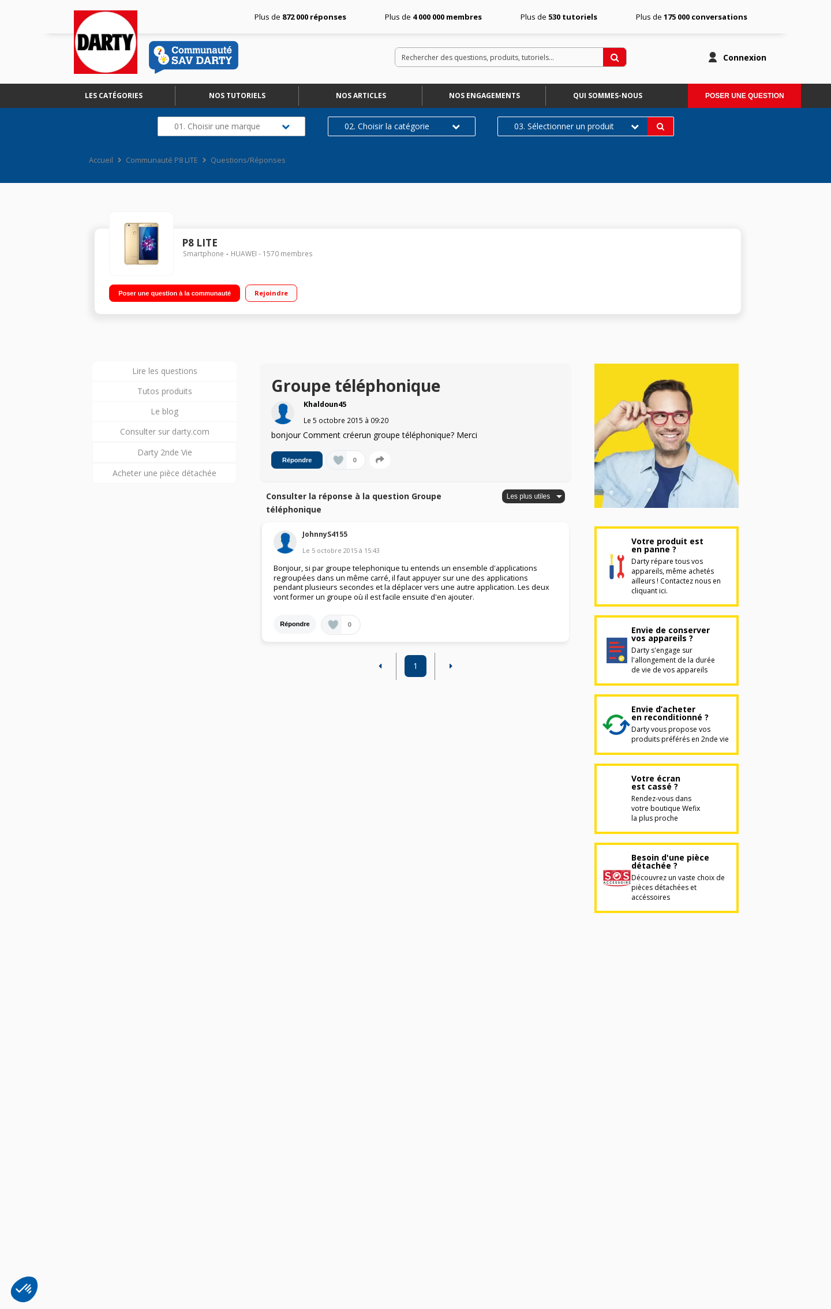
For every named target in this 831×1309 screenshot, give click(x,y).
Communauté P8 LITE (162, 160)
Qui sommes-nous (607, 95)
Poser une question (744, 96)
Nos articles (361, 95)
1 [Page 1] (415, 665)
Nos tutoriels (237, 95)
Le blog (164, 411)
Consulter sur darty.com (164, 431)
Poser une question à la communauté (174, 293)
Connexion (744, 57)
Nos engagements (484, 95)
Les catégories (114, 95)
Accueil (101, 160)
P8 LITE (200, 242)
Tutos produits (164, 391)
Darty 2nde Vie (164, 452)
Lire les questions (164, 370)
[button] (24, 1289)
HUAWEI (244, 253)
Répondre (297, 460)
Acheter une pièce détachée (164, 473)
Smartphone (203, 253)
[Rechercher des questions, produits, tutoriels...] (614, 57)
